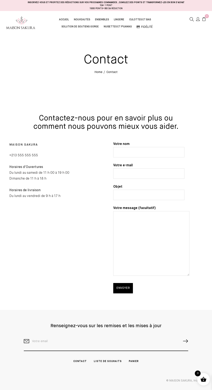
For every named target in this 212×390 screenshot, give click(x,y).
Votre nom (148, 148)
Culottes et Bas (140, 19)
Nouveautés (82, 19)
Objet (148, 191)
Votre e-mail (148, 169)
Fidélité (145, 27)
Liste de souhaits (108, 361)
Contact (80, 361)
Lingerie (119, 19)
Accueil (64, 19)
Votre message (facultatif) (151, 242)
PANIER (134, 361)
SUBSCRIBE (183, 341)
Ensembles (102, 19)
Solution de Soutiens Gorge (80, 27)
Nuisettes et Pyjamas (118, 27)
